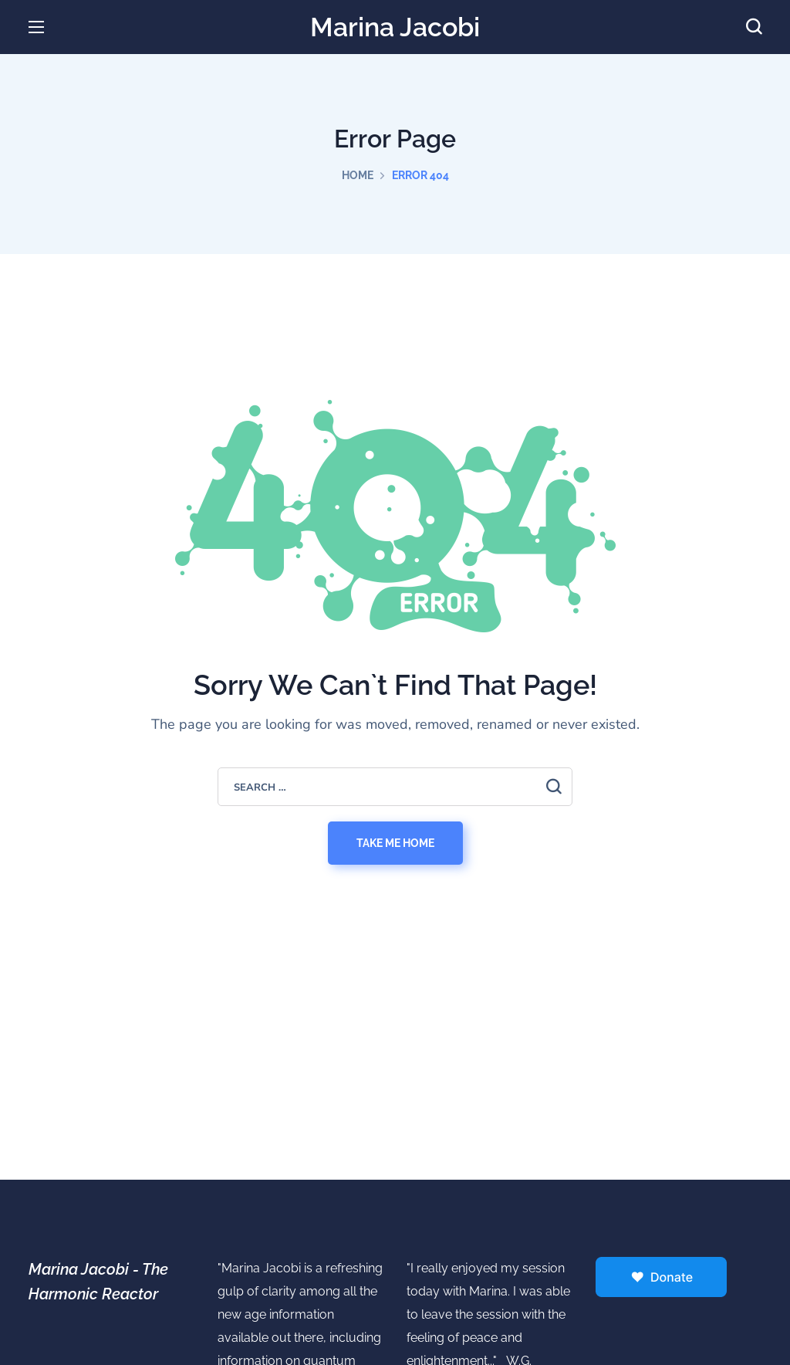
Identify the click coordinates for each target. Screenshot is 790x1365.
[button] (753, 27)
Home (357, 175)
